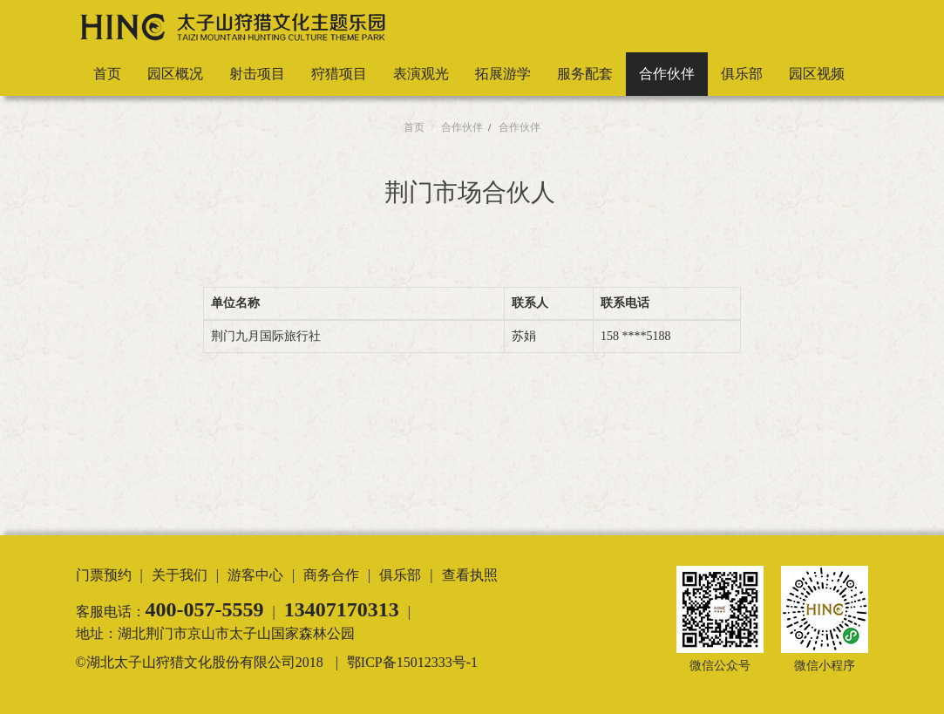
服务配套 (585, 73)
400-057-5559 (205, 609)
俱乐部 (742, 73)
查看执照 (470, 575)
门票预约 (104, 575)
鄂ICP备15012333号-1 (412, 662)
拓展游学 (503, 73)
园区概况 (175, 73)
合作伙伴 (667, 73)
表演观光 (421, 73)
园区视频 (817, 73)
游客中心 (255, 575)
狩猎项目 (339, 73)
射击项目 (257, 73)
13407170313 (341, 609)
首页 (107, 73)
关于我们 (179, 575)
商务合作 (331, 575)
